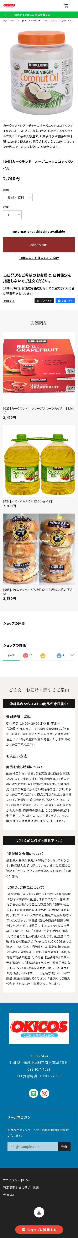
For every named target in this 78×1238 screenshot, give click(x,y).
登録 (64, 1146)
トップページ (9, 20)
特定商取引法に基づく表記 (21, 1187)
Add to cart (39, 244)
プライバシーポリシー (17, 1180)
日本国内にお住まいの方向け (39, 258)
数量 (6, 207)
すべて (11, 655)
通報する (9, 301)
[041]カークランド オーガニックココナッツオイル (47, 20)
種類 (6, 190)
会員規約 (9, 1195)
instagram (44, 1093)
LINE (33, 1093)
